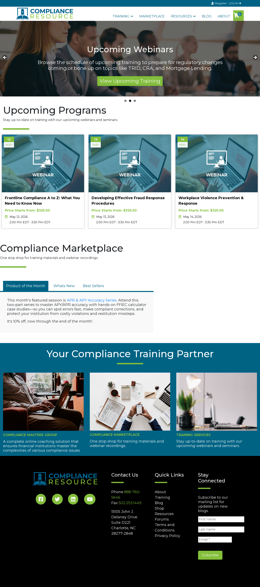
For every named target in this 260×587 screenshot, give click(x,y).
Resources (181, 16)
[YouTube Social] (89, 500)
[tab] (25, 286)
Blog (207, 16)
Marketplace (152, 16)
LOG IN (235, 3)
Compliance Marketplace (115, 435)
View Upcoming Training (130, 81)
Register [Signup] (219, 3)
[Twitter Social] (57, 500)
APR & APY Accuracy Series (92, 300)
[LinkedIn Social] (73, 500)
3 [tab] (135, 101)
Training (121, 16)
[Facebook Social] (41, 500)
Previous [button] (5, 58)
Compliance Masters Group (30, 435)
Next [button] (255, 58)
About (224, 16)
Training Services (193, 435)
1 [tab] (125, 101)
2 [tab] (130, 101)
